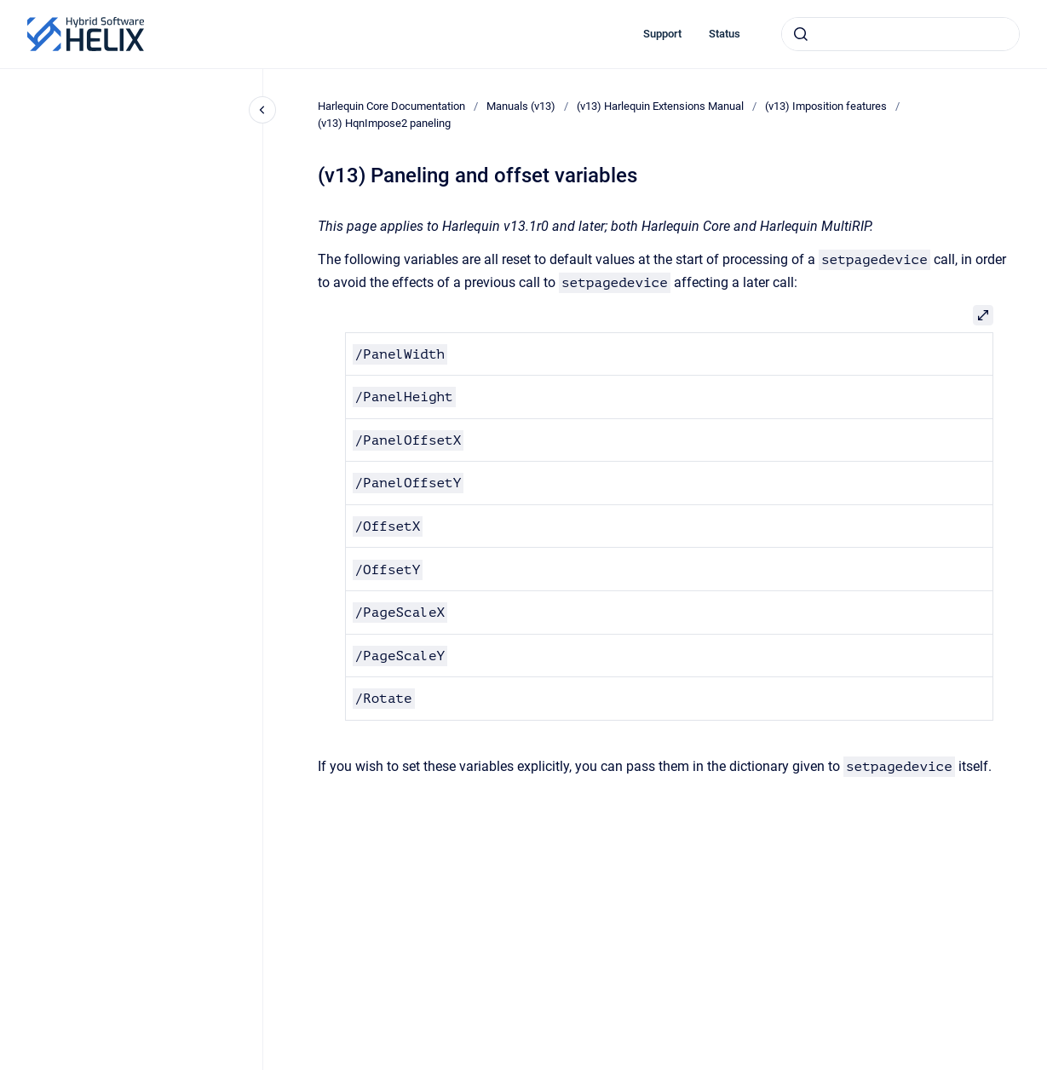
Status (724, 33)
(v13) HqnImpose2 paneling (384, 123)
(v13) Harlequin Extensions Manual (660, 106)
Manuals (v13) (520, 106)
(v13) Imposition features (826, 106)
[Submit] (800, 34)
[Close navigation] (262, 110)
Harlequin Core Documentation (391, 106)
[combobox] (900, 34)
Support (662, 33)
